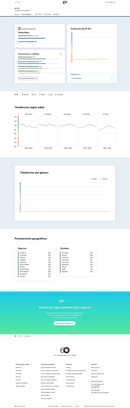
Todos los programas (46, 398)
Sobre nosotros (95, 367)
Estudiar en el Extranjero (47, 383)
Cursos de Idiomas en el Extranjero (50, 386)
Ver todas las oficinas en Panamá (100, 392)
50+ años (18, 380)
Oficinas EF (94, 370)
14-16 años (18, 367)
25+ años (18, 376)
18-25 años (19, 373)
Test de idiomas (70, 376)
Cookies (77, 406)
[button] (18, 2)
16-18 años (18, 370)
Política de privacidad (53, 406)
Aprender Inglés (45, 395)
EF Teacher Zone (70, 380)
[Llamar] (109, 2)
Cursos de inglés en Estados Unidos (50, 373)
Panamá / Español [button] (20, 406)
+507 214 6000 (95, 390)
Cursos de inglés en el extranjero (49, 370)
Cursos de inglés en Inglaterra (49, 380)
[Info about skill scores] (61, 54)
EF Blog (68, 367)
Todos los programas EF (97, 373)
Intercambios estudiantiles (48, 376)
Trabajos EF (94, 376)
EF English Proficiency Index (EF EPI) (76, 370)
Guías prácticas (70, 383)
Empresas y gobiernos (22, 383)
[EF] (65, 2)
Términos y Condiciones (66, 406)
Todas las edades (20, 386)
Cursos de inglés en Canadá (48, 367)
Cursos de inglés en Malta (48, 389)
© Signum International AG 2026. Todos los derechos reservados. (99, 406)
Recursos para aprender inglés (74, 373)
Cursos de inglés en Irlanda (48, 392)
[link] (22, 9)
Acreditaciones (70, 386)
